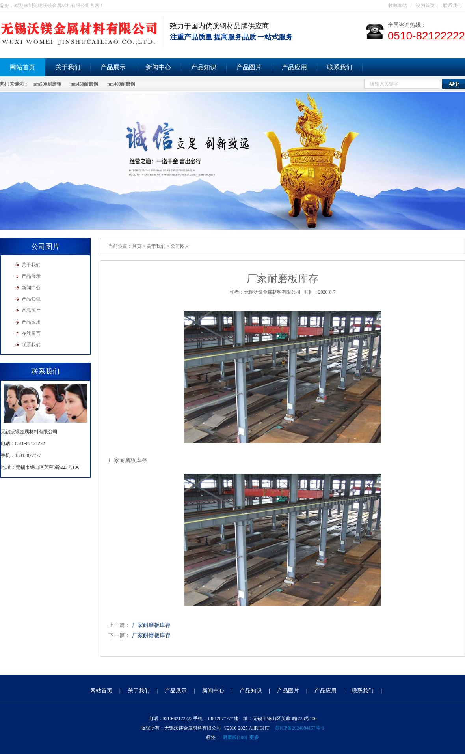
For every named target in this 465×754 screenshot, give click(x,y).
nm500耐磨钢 (47, 84)
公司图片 (180, 246)
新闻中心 (158, 67)
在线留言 (31, 333)
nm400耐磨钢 (121, 84)
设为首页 (425, 5)
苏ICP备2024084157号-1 (299, 728)
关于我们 (67, 67)
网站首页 (101, 691)
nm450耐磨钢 (85, 84)
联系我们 (452, 5)
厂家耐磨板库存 (151, 625)
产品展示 (113, 67)
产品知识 (203, 67)
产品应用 (294, 67)
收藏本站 (397, 5)
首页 (136, 246)
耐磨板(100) (235, 737)
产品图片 (249, 67)
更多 (254, 737)
